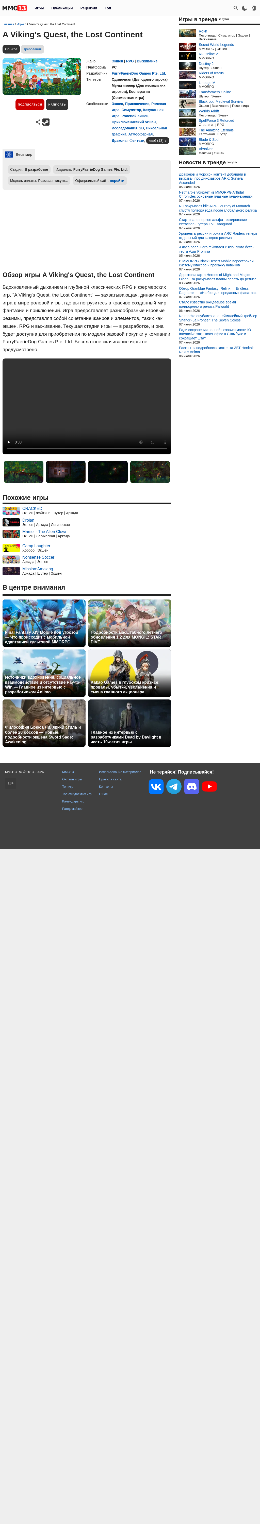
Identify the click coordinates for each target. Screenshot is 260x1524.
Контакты (106, 787)
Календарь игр (73, 801)
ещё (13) (156, 141)
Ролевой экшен (135, 116)
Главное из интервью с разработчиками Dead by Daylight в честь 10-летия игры (126, 737)
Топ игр (67, 787)
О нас (103, 794)
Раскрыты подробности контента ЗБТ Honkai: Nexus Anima (216, 350)
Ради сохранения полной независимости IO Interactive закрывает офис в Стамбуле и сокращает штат (215, 334)
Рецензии (88, 8)
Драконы (119, 141)
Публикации (62, 8)
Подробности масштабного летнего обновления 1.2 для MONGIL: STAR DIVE (126, 637)
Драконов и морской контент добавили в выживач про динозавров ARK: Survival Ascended (212, 178)
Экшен (117, 61)
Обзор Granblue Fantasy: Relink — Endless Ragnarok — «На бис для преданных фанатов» (218, 290)
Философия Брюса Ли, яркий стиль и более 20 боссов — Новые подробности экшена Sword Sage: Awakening (43, 734)
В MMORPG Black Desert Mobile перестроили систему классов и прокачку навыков (216, 263)
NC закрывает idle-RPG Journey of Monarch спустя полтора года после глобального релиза (218, 208)
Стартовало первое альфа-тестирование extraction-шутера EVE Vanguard (213, 222)
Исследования (124, 128)
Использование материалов (120, 772)
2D (141, 128)
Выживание (147, 61)
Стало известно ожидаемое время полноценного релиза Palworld (207, 304)
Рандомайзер (72, 809)
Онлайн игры (72, 779)
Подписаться (30, 104)
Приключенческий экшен (134, 122)
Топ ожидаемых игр (77, 794)
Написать (57, 104)
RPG (130, 61)
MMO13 (68, 772)
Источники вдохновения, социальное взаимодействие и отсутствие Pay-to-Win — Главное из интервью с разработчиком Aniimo (43, 684)
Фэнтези (136, 141)
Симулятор (131, 110)
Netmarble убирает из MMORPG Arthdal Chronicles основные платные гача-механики (216, 194)
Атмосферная (140, 134)
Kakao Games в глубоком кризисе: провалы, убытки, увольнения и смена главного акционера (125, 687)
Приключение (137, 104)
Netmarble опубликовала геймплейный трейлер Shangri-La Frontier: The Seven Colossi (218, 318)
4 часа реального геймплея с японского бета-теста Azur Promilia (216, 249)
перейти (117, 181)
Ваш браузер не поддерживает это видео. (87, 406)
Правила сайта (110, 779)
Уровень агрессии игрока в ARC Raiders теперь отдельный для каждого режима (218, 235)
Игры (39, 8)
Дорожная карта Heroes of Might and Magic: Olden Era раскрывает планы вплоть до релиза (217, 277)
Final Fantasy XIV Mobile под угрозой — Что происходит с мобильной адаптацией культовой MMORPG (41, 637)
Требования (32, 49)
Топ (108, 8)
